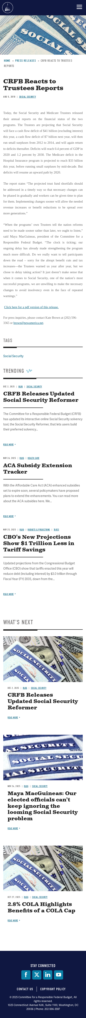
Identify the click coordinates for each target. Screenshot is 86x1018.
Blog (25, 688)
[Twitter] (36, 975)
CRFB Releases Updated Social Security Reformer (43, 701)
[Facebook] (25, 975)
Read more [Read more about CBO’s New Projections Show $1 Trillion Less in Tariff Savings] (8, 594)
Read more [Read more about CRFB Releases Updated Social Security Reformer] (13, 717)
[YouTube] (58, 975)
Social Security (39, 688)
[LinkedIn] (47, 975)
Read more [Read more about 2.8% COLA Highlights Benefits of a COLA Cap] (13, 920)
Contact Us (25, 989)
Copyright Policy (53, 989)
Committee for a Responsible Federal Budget (7, 7)
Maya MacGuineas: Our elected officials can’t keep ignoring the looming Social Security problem (43, 806)
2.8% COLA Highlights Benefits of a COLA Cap (41, 907)
